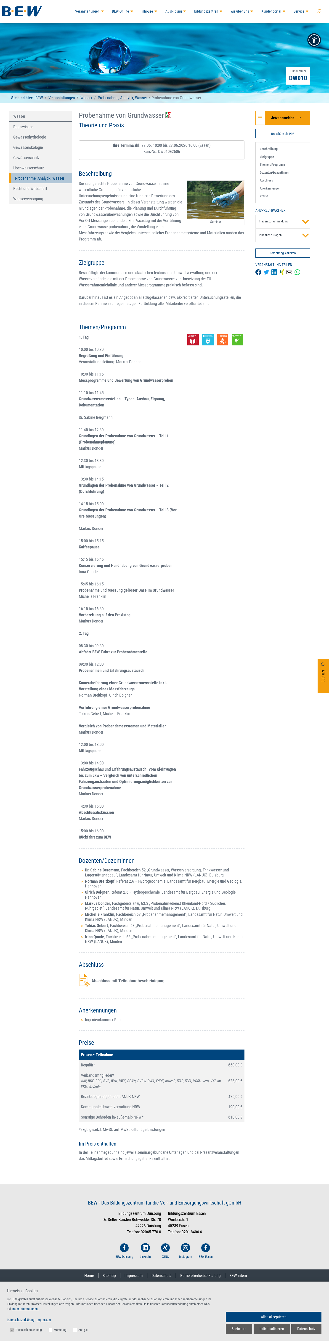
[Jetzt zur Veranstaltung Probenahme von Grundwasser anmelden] (282, 118)
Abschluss (266, 180)
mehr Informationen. (25, 1309)
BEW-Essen (206, 1250)
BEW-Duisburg (124, 1250)
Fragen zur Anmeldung (284, 221)
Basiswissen (23, 126)
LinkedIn (145, 1250)
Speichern (239, 1329)
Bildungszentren (206, 11)
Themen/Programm (272, 164)
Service (299, 11)
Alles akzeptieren (274, 1317)
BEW (39, 97)
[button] (314, 40)
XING (165, 1250)
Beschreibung (269, 149)
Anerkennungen (270, 188)
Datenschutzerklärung (20, 1320)
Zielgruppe (267, 157)
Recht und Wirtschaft (30, 188)
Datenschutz (161, 1275)
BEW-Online (120, 11)
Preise (264, 196)
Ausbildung (173, 11)
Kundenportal (271, 11)
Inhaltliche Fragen (284, 235)
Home (89, 1275)
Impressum (134, 1275)
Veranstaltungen (87, 11)
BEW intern (238, 1275)
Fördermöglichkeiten (283, 253)
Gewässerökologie (28, 147)
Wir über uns (240, 11)
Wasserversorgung (28, 198)
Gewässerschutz (26, 157)
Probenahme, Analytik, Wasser (122, 97)
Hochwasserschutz (28, 168)
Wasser (86, 97)
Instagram (185, 1250)
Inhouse (147, 11)
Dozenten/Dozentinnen (274, 172)
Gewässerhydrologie (29, 137)
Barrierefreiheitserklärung (200, 1275)
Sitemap (109, 1275)
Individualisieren (272, 1329)
